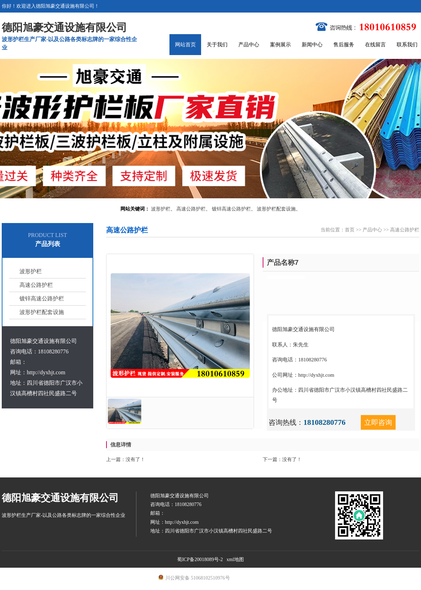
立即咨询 (378, 422)
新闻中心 (312, 44)
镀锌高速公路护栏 (231, 209)
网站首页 (185, 44)
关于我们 (217, 44)
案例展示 (280, 44)
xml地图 (235, 559)
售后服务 (343, 44)
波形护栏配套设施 (276, 209)
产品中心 (248, 44)
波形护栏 (160, 209)
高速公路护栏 (191, 209)
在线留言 (375, 44)
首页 (350, 229)
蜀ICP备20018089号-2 (200, 559)
